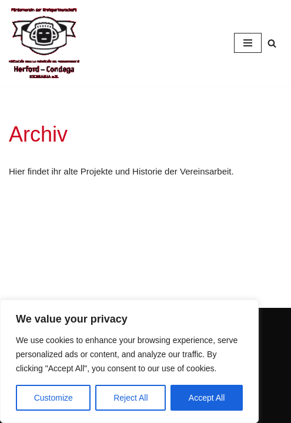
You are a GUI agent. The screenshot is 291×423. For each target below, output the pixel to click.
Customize (53, 397)
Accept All (207, 397)
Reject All (130, 397)
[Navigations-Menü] (248, 43)
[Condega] (44, 43)
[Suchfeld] (271, 43)
